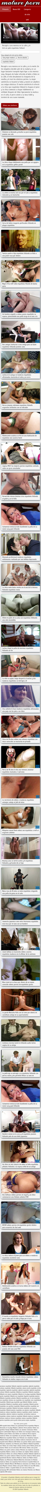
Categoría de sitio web (27, 14)
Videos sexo (11, 1434)
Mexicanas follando (12, 1460)
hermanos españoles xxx (24, 1408)
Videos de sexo (28, 1466)
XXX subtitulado (11, 1470)
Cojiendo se (37, 1454)
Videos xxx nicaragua (25, 1432)
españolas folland (8, 62)
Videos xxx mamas (21, 1470)
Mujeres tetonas (7, 1466)
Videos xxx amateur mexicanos (24, 1430)
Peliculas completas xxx (7, 1444)
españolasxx (37, 1400)
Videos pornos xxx (10, 1440)
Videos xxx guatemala (17, 1426)
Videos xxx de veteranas (12, 1448)
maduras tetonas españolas (13, 1418)
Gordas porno (26, 1446)
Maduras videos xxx (23, 1458)
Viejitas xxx (3, 1460)
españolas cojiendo (17, 1390)
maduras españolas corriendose (21, 1414)
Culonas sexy (35, 1432)
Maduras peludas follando (25, 1454)
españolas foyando (23, 1396)
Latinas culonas (15, 1450)
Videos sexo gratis (32, 1448)
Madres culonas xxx (12, 1452)
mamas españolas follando (29, 1418)
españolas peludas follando (13, 1398)
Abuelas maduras (12, 1458)
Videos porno (4, 1434)
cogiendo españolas (22, 1386)
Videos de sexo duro (22, 1468)
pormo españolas (5, 1420)
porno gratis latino (15, 1420)
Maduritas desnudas (25, 1460)
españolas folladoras (16, 1392)
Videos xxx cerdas (7, 1446)
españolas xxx (20, 1400)
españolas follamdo (27, 1392)
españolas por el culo (27, 1398)
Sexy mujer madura (9, 58)
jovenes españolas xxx (17, 1410)
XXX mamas (8, 1472)
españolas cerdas (36, 1388)
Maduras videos (31, 1436)
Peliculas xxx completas (26, 1438)
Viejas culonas (17, 1446)
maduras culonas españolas (8, 1412)
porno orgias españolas (29, 1420)
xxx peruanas (22, 1436)
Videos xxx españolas (12, 1436)
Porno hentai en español (25, 1462)
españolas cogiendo (5, 1390)
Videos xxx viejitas (23, 1452)
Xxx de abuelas (22, 58)
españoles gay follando (20, 1402)
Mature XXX (13, 1464)
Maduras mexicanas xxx (24, 1464)
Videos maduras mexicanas (24, 1440)
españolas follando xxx (10, 1396)
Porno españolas (29, 1426)
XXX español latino (5, 1426)
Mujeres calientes (18, 1428)
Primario (5, 9)
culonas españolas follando (8, 1388)
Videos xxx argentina (12, 1462)
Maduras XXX (12, 1442)
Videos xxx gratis (5, 1450)
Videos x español (10, 1468)
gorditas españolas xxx (32, 1406)
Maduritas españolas (6, 1438)
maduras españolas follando (19, 1416)
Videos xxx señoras (12, 1454)
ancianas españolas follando (8, 1386)
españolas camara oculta (23, 1388)
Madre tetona (33, 1458)
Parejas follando (10, 1430)
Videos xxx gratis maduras (8, 1456)
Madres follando (28, 1444)
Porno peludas (28, 1428)
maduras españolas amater (25, 1412)
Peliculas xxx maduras (27, 1450)
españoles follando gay (6, 1402)
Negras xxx (15, 1432)
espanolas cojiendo (28, 1390)
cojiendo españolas (34, 1386)
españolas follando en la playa (21, 1394)
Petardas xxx (32, 1470)
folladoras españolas (12, 1404)
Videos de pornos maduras (24, 1456)
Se (31, 1460)
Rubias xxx (16, 1438)
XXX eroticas (22, 1448)
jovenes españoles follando (32, 1410)
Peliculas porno (19, 1444)
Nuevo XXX (16, 9)
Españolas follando (20, 4)
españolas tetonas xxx (9, 1400)
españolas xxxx (29, 1400)
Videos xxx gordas (22, 1442)
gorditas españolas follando (17, 1406)
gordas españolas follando (26, 1404)
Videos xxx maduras (21, 1434)
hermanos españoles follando (8, 1408)
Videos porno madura (34, 1442)
